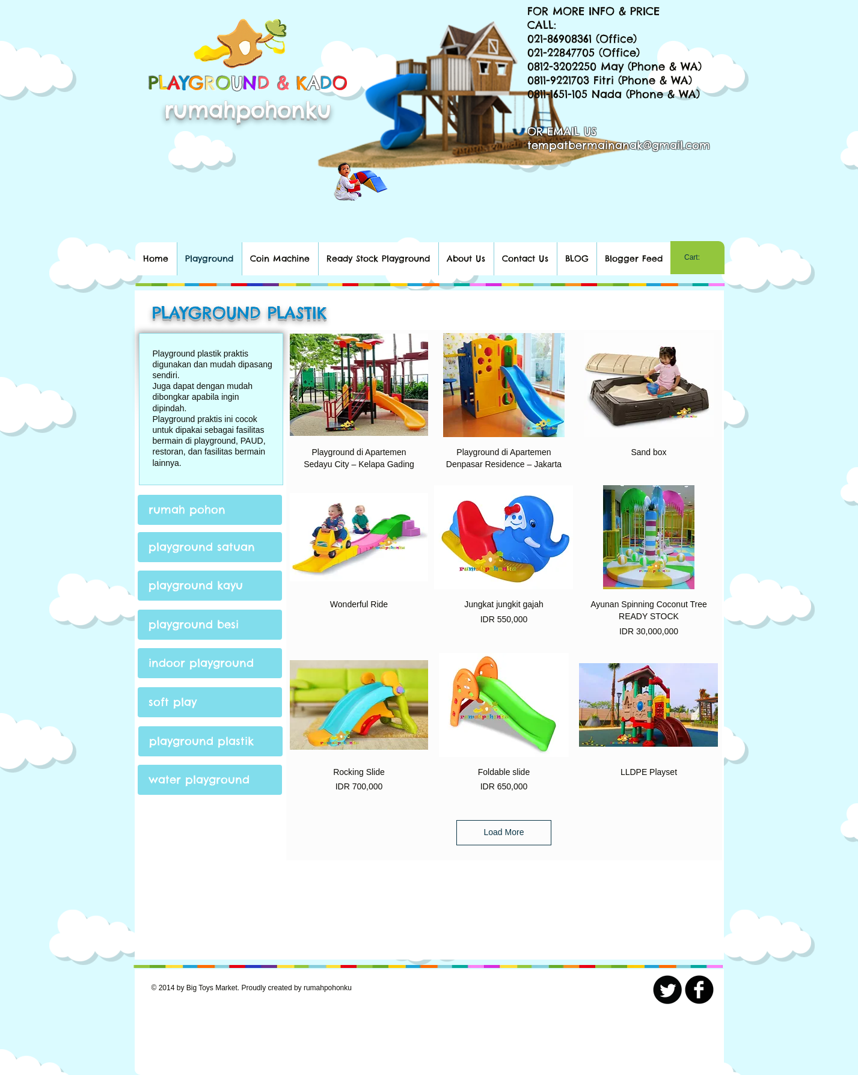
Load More (504, 832)
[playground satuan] (210, 547)
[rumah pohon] (210, 510)
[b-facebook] (699, 989)
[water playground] (210, 780)
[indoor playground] (210, 663)
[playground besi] (210, 625)
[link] (697, 257)
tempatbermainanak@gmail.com (618, 145)
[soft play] (210, 702)
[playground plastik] (210, 741)
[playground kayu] (210, 586)
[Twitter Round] (667, 989)
